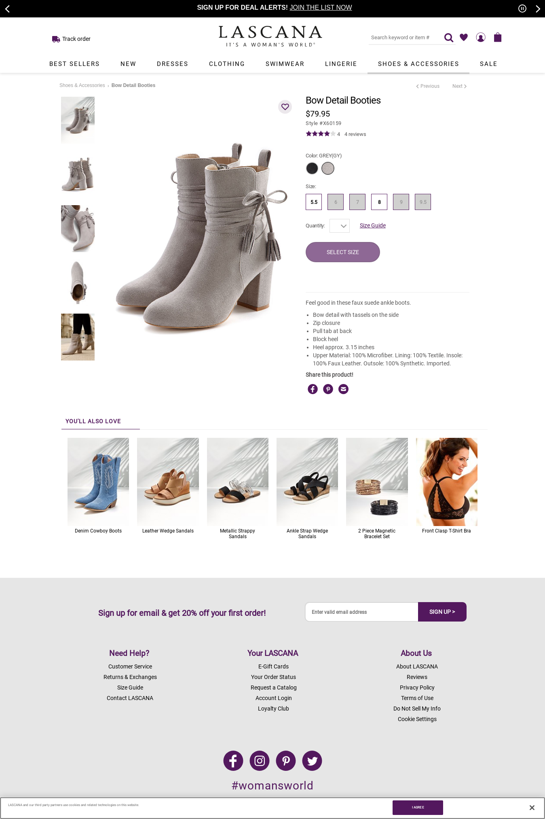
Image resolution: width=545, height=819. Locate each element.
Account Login (274, 698)
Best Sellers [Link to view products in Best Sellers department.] (74, 64)
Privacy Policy (417, 687)
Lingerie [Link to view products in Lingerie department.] (341, 64)
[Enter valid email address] (362, 612)
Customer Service (130, 666)
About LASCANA (417, 666)
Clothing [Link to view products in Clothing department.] (227, 64)
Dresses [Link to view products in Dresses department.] (172, 64)
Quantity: (315, 226)
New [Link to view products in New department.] (128, 64)
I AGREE (418, 807)
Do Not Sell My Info (417, 708)
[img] (321, 134)
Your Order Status (273, 677)
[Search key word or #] (401, 37)
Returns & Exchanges (130, 677)
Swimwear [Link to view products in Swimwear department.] (285, 64)
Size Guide (373, 225)
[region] (272, 808)
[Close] (532, 808)
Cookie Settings (417, 719)
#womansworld (272, 785)
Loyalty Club (273, 708)
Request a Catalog (274, 687)
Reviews (417, 677)
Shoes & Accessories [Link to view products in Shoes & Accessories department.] (418, 64)
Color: (324, 156)
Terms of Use (417, 698)
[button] (285, 107)
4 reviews (355, 134)
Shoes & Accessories (82, 85)
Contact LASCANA (130, 698)
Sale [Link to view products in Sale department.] (489, 64)
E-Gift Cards (273, 666)
